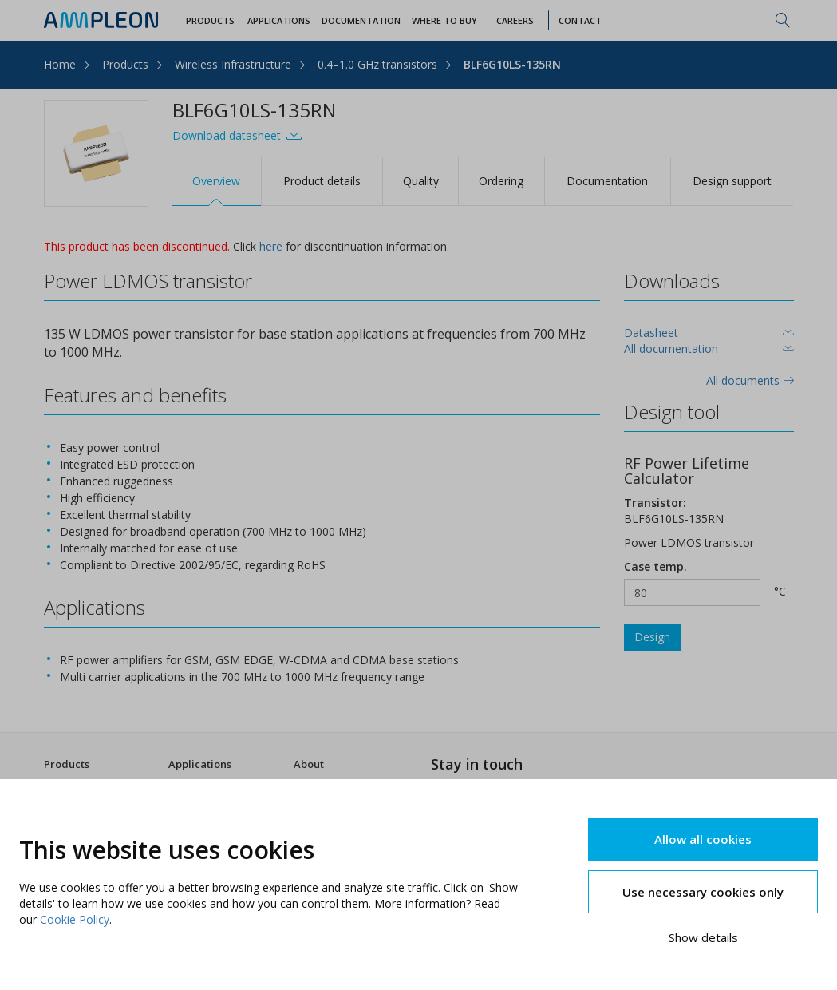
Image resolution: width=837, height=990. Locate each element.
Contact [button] (580, 20)
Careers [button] (515, 20)
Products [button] (210, 20)
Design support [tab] (732, 180)
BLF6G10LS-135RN (512, 64)
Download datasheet (237, 134)
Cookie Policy (74, 919)
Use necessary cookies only (703, 892)
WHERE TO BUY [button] (444, 20)
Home (60, 64)
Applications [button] (278, 20)
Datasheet (651, 332)
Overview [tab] (216, 180)
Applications (199, 764)
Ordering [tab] (501, 180)
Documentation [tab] (607, 180)
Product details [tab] (322, 180)
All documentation (671, 348)
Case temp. (655, 566)
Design (652, 636)
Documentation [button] (361, 20)
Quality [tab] (421, 180)
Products (125, 64)
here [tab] (270, 246)
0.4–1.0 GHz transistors (377, 64)
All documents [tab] (750, 380)
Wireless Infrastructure (233, 64)
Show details (703, 937)
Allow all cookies (703, 839)
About (309, 764)
